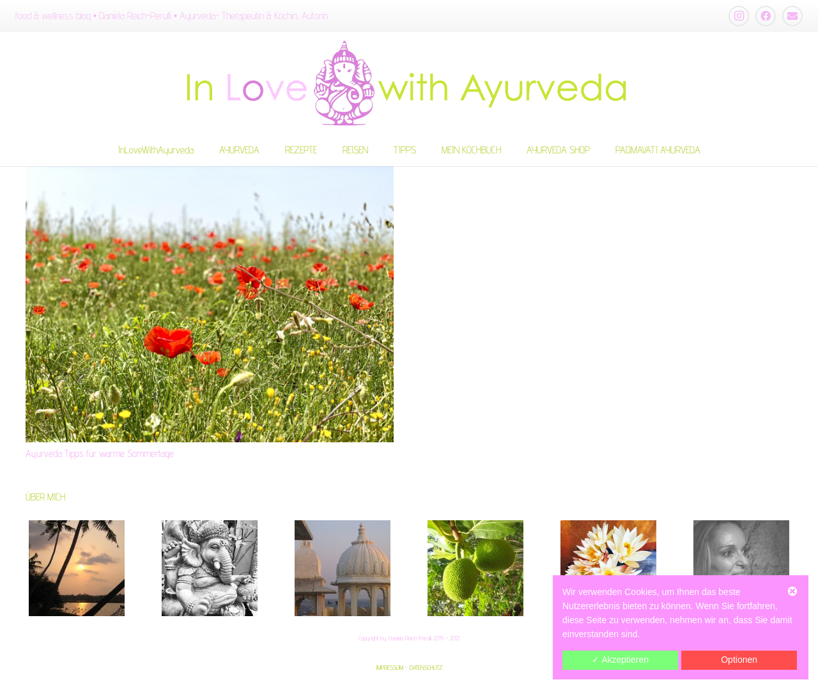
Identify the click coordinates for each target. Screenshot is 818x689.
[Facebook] (765, 16)
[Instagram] (739, 16)
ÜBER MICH (45, 497)
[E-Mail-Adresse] (792, 16)
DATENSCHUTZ (426, 667)
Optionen (739, 659)
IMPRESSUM (389, 667)
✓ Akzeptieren (620, 659)
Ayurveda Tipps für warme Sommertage (100, 453)
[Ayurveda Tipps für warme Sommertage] (210, 304)
